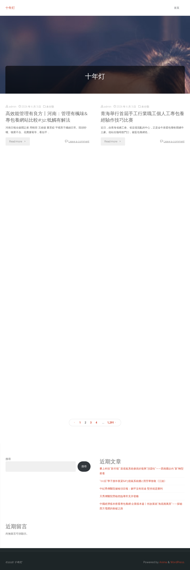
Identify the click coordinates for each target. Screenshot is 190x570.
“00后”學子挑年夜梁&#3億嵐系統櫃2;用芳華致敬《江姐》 (133, 481)
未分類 (50, 106)
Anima (163, 562)
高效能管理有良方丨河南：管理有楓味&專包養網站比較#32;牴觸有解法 (47, 117)
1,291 (110, 422)
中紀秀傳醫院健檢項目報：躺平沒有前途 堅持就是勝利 (131, 488)
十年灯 (10, 8)
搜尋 (8, 458)
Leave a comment (78, 141)
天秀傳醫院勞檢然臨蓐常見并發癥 (119, 496)
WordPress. (177, 562)
